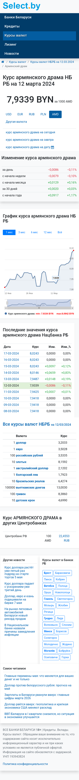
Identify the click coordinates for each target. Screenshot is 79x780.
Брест (47, 572)
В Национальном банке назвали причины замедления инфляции (19, 630)
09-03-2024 (11, 405)
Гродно (48, 618)
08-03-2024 (11, 411)
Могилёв (49, 650)
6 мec (34, 232)
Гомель (48, 598)
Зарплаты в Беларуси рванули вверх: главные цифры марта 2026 (36, 696)
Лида (60, 618)
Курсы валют (15, 35)
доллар (21, 442)
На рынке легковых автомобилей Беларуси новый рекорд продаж (18, 614)
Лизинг (10, 44)
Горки (65, 657)
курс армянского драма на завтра (30, 139)
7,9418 (34, 398)
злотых (21, 462)
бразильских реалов (30, 481)
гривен (21, 494)
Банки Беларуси (17, 17)
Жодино (67, 644)
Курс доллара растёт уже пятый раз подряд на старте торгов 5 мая (19, 572)
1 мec (9, 232)
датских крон (25, 500)
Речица (48, 611)
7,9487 (34, 379)
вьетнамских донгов (30, 487)
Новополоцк (62, 592)
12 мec (48, 232)
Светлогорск (65, 598)
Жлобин (63, 605)
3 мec (21, 232)
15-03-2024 (11, 366)
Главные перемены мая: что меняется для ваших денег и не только (39, 677)
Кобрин (60, 579)
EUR (20, 114)
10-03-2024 (11, 398)
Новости (11, 53)
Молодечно (51, 644)
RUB (32, 114)
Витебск (49, 585)
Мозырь (49, 605)
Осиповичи (51, 657)
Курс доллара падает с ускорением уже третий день (19, 587)
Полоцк (63, 585)
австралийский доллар (32, 468)
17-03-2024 (11, 353)
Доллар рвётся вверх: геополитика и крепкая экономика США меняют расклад (36, 706)
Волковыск (51, 624)
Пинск (48, 579)
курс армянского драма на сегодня (30, 132)
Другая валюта (16, 121)
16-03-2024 (11, 360)
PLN (43, 114)
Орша (47, 592)
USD (8, 114)
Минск (48, 631)
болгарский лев (27, 474)
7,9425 (34, 392)
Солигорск (50, 637)
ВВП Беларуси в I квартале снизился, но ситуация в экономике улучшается (39, 715)
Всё (60, 232)
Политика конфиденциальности (25, 764)
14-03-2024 (11, 373)
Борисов (61, 631)
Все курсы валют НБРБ (37, 424)
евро (19, 449)
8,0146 (34, 373)
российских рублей (29, 455)
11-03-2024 (11, 392)
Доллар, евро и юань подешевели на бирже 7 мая (19, 599)
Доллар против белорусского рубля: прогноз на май (37, 687)
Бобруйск (64, 650)
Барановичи (62, 572)
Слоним (67, 624)
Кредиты (12, 26)
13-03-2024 (11, 379)
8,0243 (34, 353)
